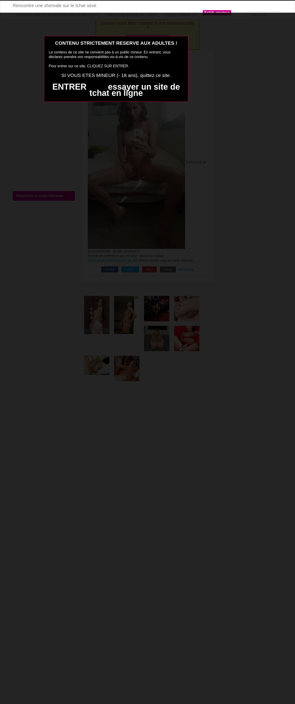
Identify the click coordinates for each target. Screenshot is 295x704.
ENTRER (69, 86)
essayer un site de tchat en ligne (134, 90)
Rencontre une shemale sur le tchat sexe (55, 5)
